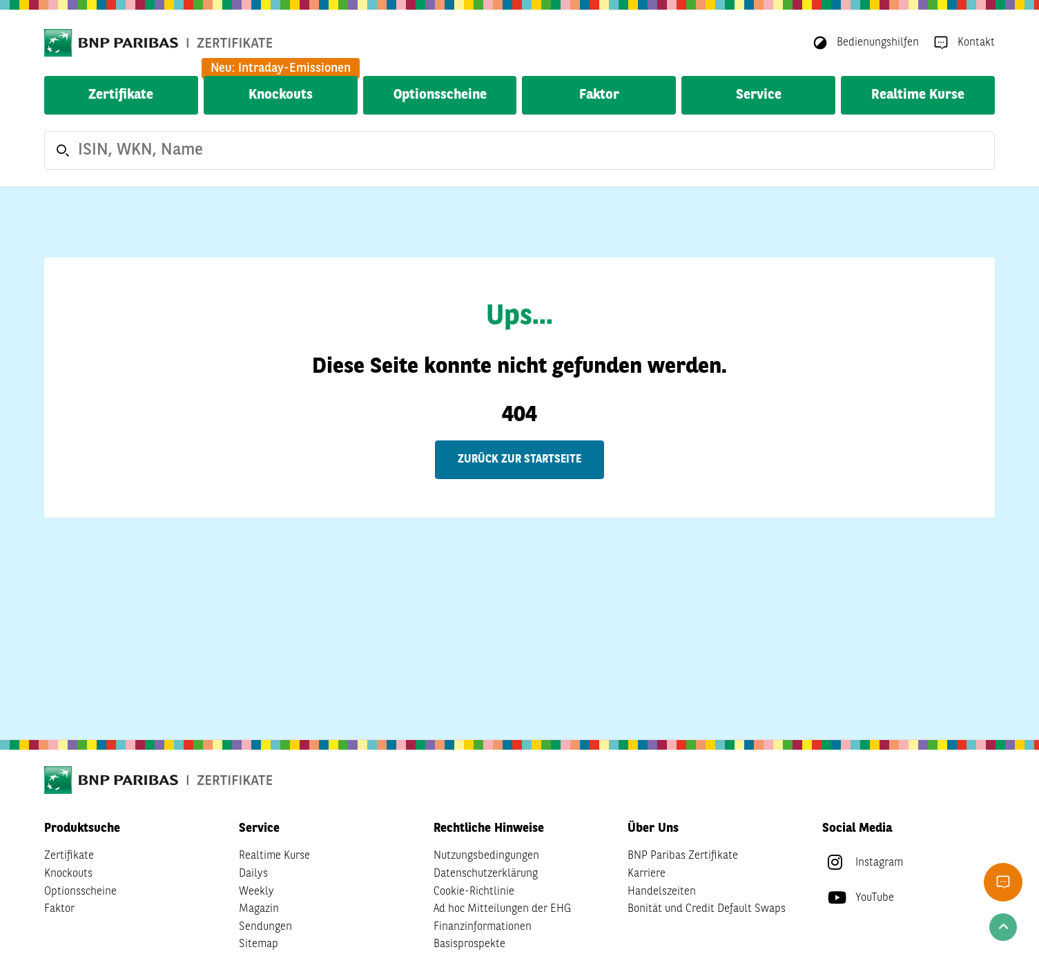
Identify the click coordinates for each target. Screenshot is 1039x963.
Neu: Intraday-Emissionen (281, 68)
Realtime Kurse (917, 95)
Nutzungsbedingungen (486, 856)
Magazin (259, 909)
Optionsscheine (440, 95)
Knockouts (281, 95)
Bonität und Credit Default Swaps (707, 909)
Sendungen (265, 927)
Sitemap (258, 944)
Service (758, 95)
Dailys (253, 873)
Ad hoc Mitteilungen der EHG (502, 909)
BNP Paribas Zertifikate (683, 856)
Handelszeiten (662, 891)
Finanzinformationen (483, 927)
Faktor (599, 95)
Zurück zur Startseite (519, 459)
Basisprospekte (469, 944)
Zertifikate (120, 95)
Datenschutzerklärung (486, 873)
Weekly (256, 891)
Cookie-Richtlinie (474, 891)
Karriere (647, 873)
